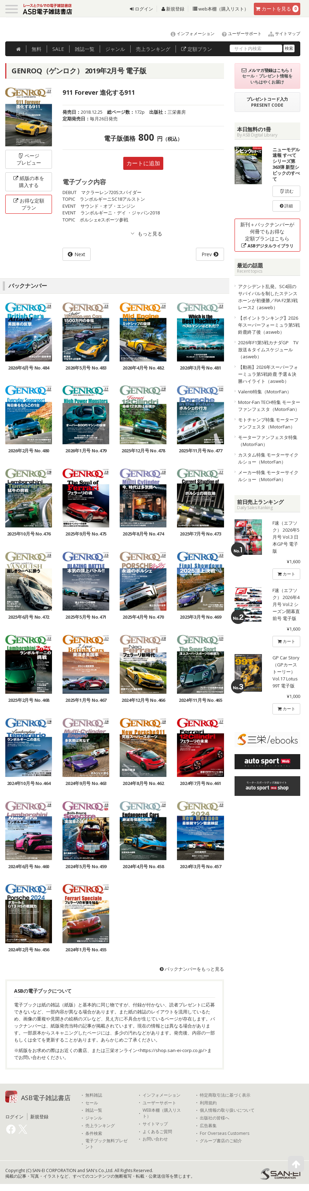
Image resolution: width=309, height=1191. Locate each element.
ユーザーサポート (239, 33)
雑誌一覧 (93, 1110)
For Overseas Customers (224, 1133)
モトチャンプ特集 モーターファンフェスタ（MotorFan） (268, 423)
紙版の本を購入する (28, 181)
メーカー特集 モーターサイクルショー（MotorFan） (268, 476)
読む (287, 191)
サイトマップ (281, 33)
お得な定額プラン (28, 204)
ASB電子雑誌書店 (46, 1097)
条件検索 (93, 1133)
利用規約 (208, 1103)
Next (79, 254)
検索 (289, 48)
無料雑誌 (93, 1095)
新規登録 (173, 9)
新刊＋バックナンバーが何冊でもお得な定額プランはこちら (267, 235)
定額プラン (196, 49)
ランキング (153, 49)
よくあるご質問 (157, 1132)
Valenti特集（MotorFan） (264, 391)
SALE (58, 49)
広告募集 (208, 1126)
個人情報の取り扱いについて (227, 1110)
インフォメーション (189, 33)
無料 (36, 49)
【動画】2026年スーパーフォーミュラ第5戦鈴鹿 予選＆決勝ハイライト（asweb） (268, 374)
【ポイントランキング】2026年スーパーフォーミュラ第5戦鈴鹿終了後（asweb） (269, 325)
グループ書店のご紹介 (221, 1141)
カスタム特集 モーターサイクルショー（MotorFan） (268, 458)
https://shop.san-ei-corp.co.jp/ (172, 1050)
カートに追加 (143, 163)
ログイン (141, 9)
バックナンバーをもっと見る (192, 969)
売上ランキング (100, 1126)
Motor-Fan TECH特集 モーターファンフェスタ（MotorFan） (269, 405)
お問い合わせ (155, 1139)
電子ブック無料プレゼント (106, 1144)
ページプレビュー (29, 159)
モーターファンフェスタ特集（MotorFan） (267, 440)
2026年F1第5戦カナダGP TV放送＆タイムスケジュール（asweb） (268, 349)
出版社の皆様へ (214, 1118)
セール (91, 1103)
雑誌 (84, 49)
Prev (207, 254)
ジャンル (115, 49)
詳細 (286, 206)
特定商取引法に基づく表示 (225, 1095)
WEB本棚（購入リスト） (162, 1113)
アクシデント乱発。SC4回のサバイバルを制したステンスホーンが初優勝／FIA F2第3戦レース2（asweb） (268, 297)
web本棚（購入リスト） (221, 9)
